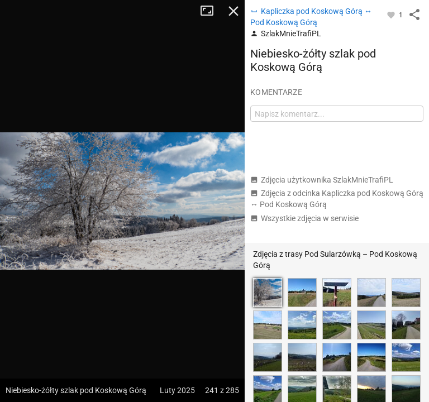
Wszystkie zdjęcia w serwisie (304, 218)
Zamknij (233, 11)
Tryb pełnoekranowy (211, 11)
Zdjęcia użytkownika (321, 179)
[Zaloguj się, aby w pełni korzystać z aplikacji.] (392, 14)
